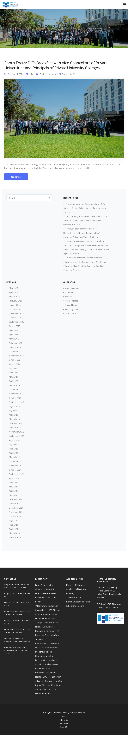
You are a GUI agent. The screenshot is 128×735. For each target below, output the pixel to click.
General (52, 74)
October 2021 (15, 470)
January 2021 (15, 503)
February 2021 (15, 499)
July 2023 (13, 410)
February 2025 (15, 343)
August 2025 (14, 326)
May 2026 (13, 288)
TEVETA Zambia (73, 597)
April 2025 (13, 334)
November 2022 (16, 431)
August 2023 (14, 406)
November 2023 (16, 393)
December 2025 (16, 309)
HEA (32, 74)
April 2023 (13, 414)
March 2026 (14, 296)
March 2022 (14, 457)
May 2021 (13, 486)
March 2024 (14, 385)
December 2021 (16, 461)
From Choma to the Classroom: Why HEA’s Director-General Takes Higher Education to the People (84, 208)
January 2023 (15, 427)
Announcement (72, 288)
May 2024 (13, 376)
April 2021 (13, 491)
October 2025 (15, 317)
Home (64, 716)
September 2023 (16, 402)
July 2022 (13, 444)
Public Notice (71, 305)
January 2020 (15, 537)
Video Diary (70, 313)
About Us (64, 720)
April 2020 (13, 529)
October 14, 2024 (15, 74)
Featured (44, 74)
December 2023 (16, 389)
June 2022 (13, 448)
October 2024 (15, 360)
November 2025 (16, 313)
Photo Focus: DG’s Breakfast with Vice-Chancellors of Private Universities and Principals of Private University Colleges (56, 65)
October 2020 (15, 516)
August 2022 (14, 440)
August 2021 (14, 478)
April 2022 (13, 453)
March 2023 (14, 419)
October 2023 (15, 398)
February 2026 (15, 300)
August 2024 (14, 364)
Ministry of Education (75, 585)
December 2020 (16, 508)
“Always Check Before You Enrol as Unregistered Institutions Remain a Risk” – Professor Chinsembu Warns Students (82, 232)
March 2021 (14, 495)
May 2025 (13, 330)
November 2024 (16, 355)
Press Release (71, 300)
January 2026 (15, 305)
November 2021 (16, 465)
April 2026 (13, 292)
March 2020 (14, 533)
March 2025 (14, 338)
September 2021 (16, 474)
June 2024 (13, 372)
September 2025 (16, 322)
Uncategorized (71, 309)
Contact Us (64, 727)
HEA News (64, 723)
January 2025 (15, 347)
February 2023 (15, 423)
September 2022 (16, 436)
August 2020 (14, 520)
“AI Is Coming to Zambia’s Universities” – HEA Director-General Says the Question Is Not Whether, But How (85, 220)
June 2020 (13, 524)
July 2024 (13, 368)
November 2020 (16, 512)
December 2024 (16, 351)
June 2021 (13, 482)
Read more (16, 177)
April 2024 (13, 381)
